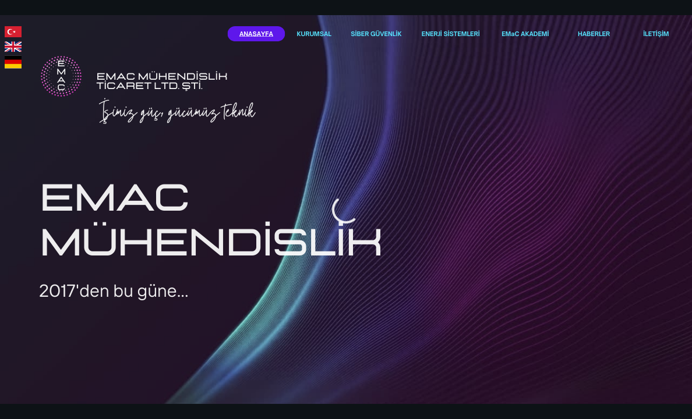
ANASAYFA (256, 33)
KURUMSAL (314, 33)
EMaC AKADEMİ (525, 33)
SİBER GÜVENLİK (376, 33)
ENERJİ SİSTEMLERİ (451, 33)
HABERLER (594, 33)
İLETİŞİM (656, 33)
